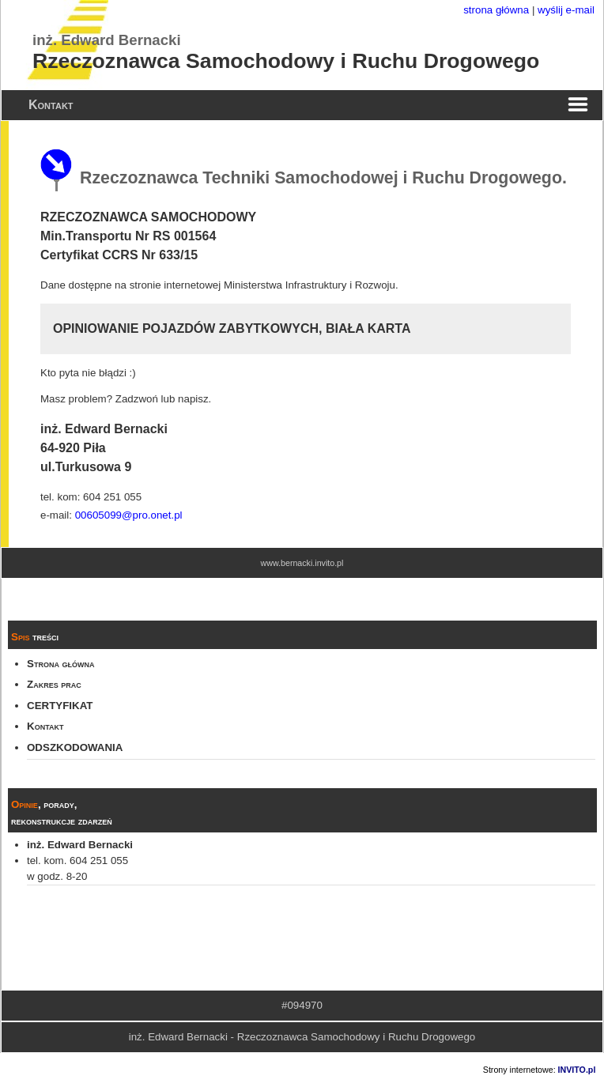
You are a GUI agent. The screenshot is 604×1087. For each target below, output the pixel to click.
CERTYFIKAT (59, 705)
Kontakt (45, 726)
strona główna (496, 10)
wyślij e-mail (566, 10)
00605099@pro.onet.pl (129, 515)
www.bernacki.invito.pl (302, 563)
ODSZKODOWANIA (75, 747)
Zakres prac (54, 684)
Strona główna (61, 664)
